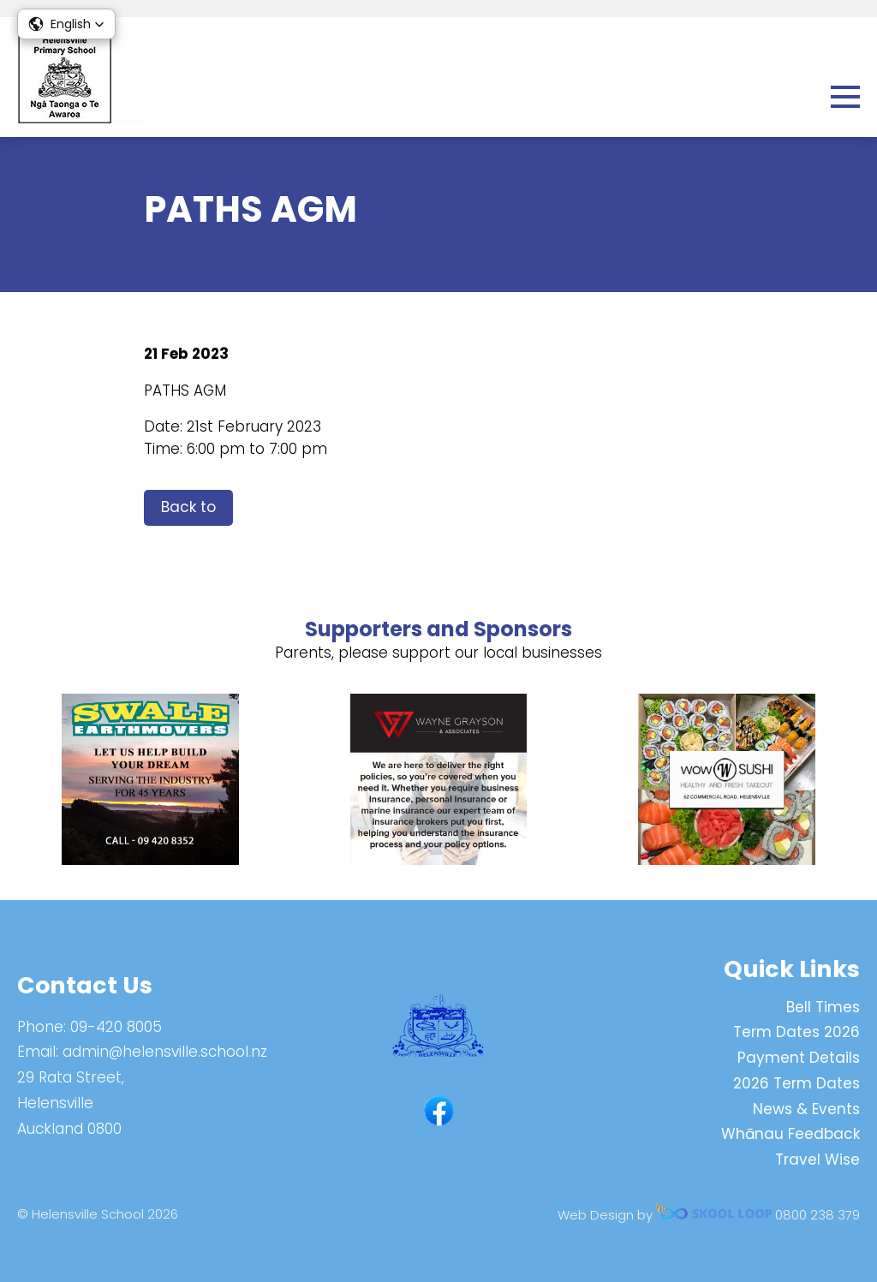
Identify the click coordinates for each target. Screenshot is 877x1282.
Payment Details (798, 1057)
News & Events (806, 1109)
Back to (188, 507)
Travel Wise (817, 1159)
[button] (66, 24)
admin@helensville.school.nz (165, 1051)
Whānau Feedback (790, 1134)
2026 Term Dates (796, 1083)
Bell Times (823, 1007)
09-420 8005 (116, 1027)
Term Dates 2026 (796, 1032)
